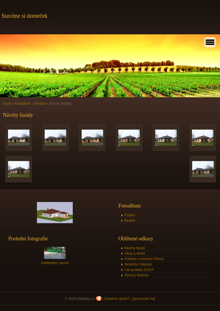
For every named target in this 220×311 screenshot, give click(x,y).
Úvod (7, 104)
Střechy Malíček (136, 275)
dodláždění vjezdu (55, 263)
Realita (40, 104)
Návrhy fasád (134, 248)
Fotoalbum (23, 104)
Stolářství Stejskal (138, 264)
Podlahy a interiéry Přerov (144, 259)
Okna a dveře (134, 253)
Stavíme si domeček (24, 16)
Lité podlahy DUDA (139, 270)
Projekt (129, 215)
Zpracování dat (143, 299)
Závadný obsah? (116, 299)
